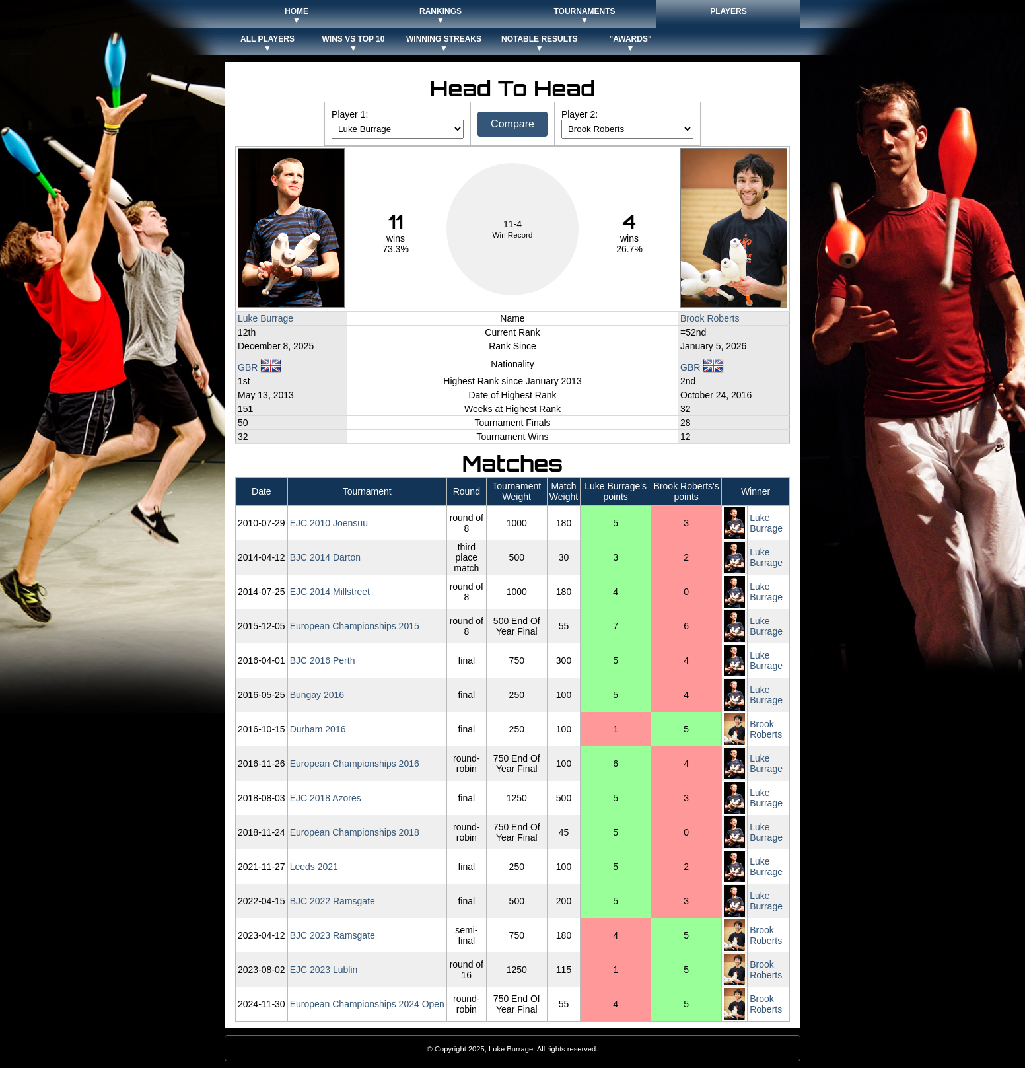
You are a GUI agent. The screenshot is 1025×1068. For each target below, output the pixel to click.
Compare (512, 123)
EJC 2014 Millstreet (330, 592)
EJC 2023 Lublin (324, 969)
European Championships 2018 (354, 832)
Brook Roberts (709, 318)
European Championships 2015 (354, 626)
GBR (259, 367)
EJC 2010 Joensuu (329, 523)
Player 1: (350, 114)
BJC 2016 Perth (322, 660)
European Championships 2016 (354, 763)
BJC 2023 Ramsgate (332, 935)
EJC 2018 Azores (325, 798)
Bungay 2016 (317, 695)
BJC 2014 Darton (325, 557)
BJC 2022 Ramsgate (332, 901)
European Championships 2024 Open (367, 1004)
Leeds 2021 (314, 866)
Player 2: (579, 114)
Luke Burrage (265, 318)
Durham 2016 (318, 729)
